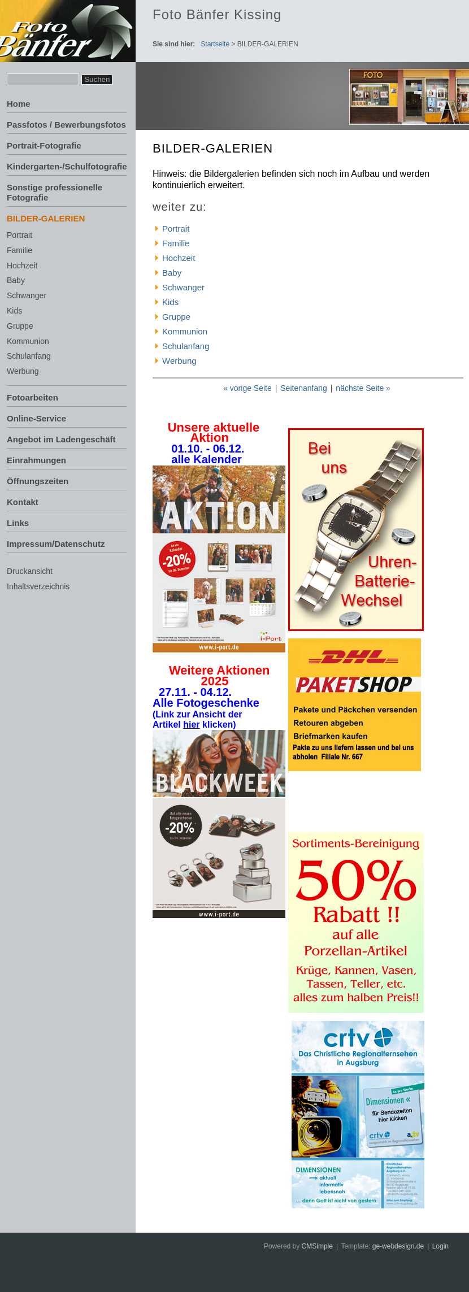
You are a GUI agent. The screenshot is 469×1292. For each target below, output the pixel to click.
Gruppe (20, 325)
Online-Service (36, 418)
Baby (16, 280)
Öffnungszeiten (37, 481)
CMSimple (317, 1246)
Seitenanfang (303, 388)
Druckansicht (30, 571)
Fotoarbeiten (32, 397)
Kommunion (28, 341)
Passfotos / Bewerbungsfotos (66, 124)
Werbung (23, 371)
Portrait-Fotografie (44, 145)
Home (19, 103)
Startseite (215, 44)
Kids (14, 310)
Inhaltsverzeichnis (38, 586)
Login (440, 1246)
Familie (19, 250)
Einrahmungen (36, 460)
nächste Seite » (363, 388)
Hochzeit (22, 265)
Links (18, 523)
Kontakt (22, 502)
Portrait (19, 235)
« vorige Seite (247, 388)
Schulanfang (29, 355)
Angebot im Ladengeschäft (61, 439)
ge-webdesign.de (398, 1246)
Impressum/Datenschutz (56, 544)
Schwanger (26, 295)
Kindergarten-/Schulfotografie (67, 166)
